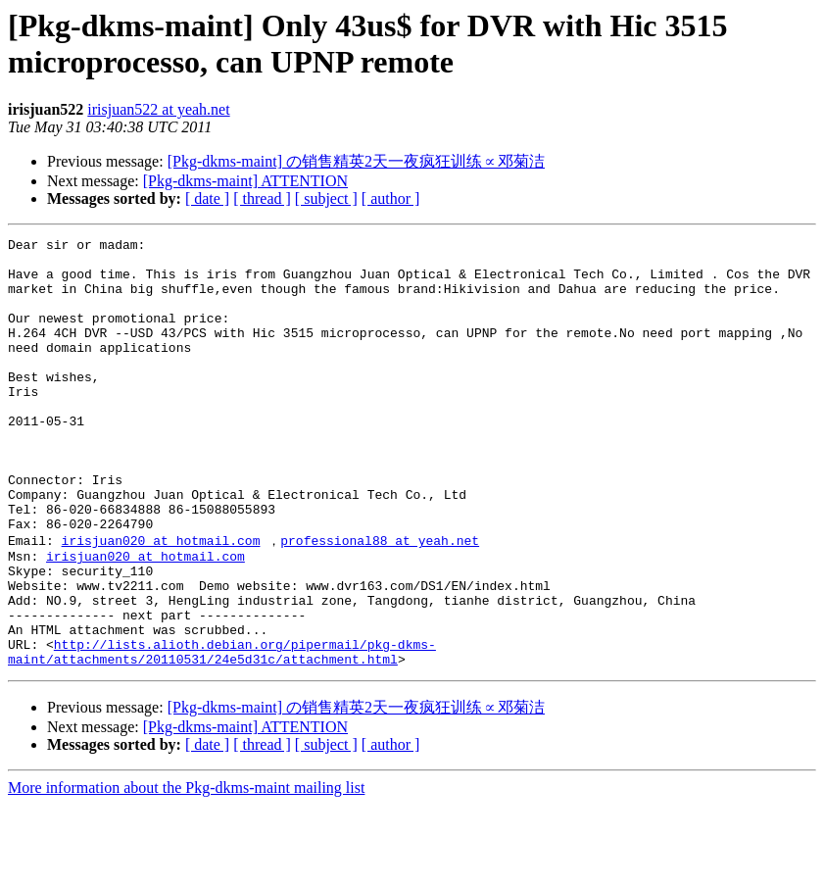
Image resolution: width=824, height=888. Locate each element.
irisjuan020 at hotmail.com (161, 600)
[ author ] (391, 198)
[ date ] (207, 198)
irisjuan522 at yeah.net (158, 109)
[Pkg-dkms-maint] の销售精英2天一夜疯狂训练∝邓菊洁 (356, 161)
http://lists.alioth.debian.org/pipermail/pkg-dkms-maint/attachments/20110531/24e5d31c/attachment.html (222, 733)
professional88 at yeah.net (379, 600)
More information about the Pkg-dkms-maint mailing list (186, 871)
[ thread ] (262, 198)
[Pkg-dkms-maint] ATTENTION (245, 181)
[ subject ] (326, 198)
